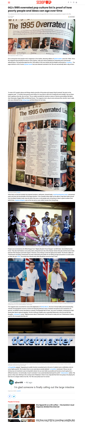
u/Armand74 (17, 314)
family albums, (45, 306)
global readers (58, 58)
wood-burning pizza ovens (60, 194)
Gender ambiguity (20, 200)
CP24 (18, 256)
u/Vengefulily (12, 367)
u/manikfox (53, 369)
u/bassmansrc (65, 373)
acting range (25, 100)
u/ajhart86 (19, 390)
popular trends (28, 64)
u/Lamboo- (69, 62)
